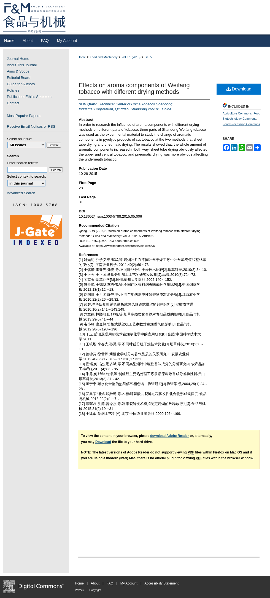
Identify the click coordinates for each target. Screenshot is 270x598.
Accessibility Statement (162, 583)
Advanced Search (21, 193)
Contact (13, 103)
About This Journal (22, 65)
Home (82, 57)
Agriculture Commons (237, 113)
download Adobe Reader (169, 436)
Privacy (79, 590)
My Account (128, 583)
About (95, 583)
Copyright (95, 590)
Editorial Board (18, 78)
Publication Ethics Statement (29, 97)
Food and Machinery (103, 57)
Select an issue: (19, 139)
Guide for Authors (21, 84)
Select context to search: (26, 176)
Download (239, 89)
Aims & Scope (18, 71)
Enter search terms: (22, 163)
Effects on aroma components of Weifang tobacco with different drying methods (134, 88)
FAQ (110, 583)
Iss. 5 (148, 57)
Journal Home (18, 59)
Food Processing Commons (241, 124)
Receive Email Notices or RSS (31, 126)
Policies (13, 90)
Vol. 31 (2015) (131, 57)
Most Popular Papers (23, 116)
